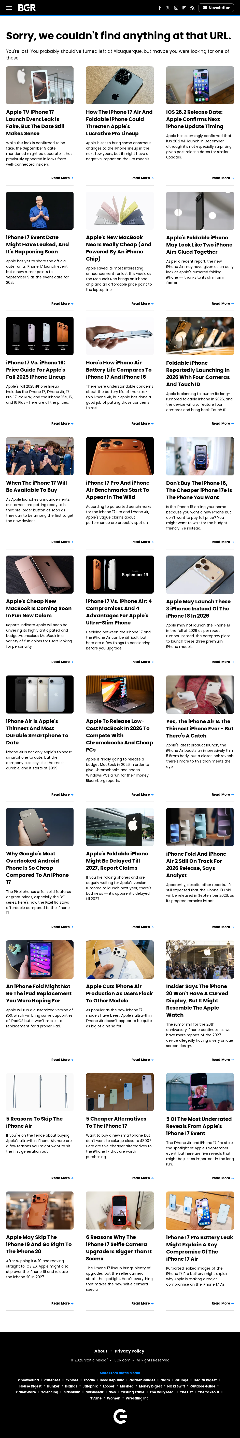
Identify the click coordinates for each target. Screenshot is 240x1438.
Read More (60, 178)
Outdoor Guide (202, 1386)
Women (113, 1398)
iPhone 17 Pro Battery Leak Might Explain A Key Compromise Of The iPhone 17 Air (199, 1248)
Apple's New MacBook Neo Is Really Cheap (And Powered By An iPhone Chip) (118, 248)
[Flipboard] (184, 8)
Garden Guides (142, 1380)
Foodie (89, 1380)
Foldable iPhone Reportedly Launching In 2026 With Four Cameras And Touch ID (198, 374)
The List (186, 1392)
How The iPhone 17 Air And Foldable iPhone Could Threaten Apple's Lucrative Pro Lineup (119, 123)
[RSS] (192, 8)
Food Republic (112, 1380)
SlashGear (95, 1392)
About (100, 1351)
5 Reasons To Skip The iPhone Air (34, 1122)
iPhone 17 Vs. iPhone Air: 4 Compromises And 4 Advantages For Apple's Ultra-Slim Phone (119, 612)
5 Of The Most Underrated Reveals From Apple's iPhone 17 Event (199, 1126)
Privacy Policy (129, 1351)
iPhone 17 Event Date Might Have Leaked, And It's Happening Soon (37, 244)
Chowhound (28, 1380)
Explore (72, 1380)
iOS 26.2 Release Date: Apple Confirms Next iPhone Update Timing (194, 119)
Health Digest (205, 1380)
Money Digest (150, 1386)
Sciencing (49, 1392)
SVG (112, 1392)
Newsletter (216, 7)
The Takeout (208, 1392)
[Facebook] (160, 8)
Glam (165, 1380)
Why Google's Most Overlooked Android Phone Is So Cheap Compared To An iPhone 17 (37, 868)
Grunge (181, 1380)
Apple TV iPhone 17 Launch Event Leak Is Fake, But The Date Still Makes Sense (35, 123)
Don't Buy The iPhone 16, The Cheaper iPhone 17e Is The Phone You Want (199, 490)
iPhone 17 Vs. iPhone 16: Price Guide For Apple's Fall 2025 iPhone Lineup (36, 369)
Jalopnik (90, 1386)
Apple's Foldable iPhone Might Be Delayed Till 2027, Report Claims (117, 860)
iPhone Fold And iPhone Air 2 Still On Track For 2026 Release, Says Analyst (196, 865)
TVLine (96, 1398)
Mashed (127, 1386)
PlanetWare (26, 1392)
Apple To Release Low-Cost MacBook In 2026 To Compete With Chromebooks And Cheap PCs (119, 735)
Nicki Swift (176, 1386)
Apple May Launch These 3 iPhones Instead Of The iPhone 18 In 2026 (198, 608)
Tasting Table (132, 1392)
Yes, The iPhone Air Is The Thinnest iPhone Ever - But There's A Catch (199, 728)
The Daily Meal (162, 1392)
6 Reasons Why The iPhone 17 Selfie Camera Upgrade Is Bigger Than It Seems (119, 1248)
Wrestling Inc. (138, 1398)
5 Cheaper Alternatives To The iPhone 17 (116, 1122)
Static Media (95, 1360)
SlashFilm (72, 1392)
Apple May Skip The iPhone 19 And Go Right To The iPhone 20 (39, 1244)
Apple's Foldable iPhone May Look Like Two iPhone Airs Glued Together (199, 244)
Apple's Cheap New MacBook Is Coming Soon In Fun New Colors (39, 608)
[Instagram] (176, 8)
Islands (71, 1386)
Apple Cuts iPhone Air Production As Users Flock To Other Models (119, 993)
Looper (109, 1386)
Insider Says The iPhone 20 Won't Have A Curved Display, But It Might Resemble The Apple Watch (197, 1000)
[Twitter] (168, 8)
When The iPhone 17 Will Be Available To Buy (36, 486)
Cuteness (52, 1380)
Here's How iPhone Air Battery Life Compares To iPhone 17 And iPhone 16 (119, 369)
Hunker (53, 1386)
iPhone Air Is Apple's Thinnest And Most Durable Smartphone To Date (37, 732)
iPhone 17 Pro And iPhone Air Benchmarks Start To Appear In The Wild (117, 490)
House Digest (30, 1386)
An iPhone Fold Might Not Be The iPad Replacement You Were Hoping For (39, 993)
